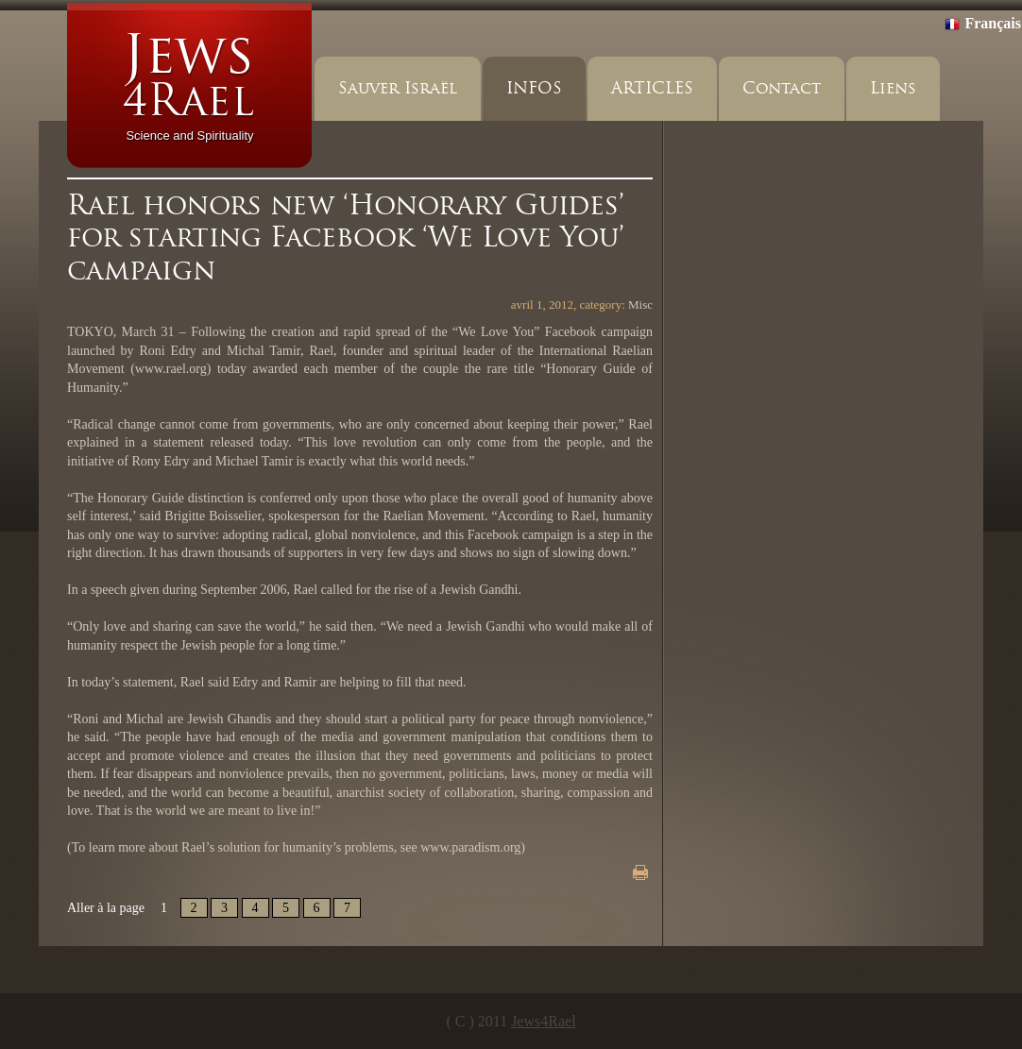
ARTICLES (652, 88)
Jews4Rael (543, 1021)
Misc (640, 304)
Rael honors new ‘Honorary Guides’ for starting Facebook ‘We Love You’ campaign (345, 237)
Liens (893, 88)
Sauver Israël (397, 88)
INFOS (534, 88)
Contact (781, 88)
